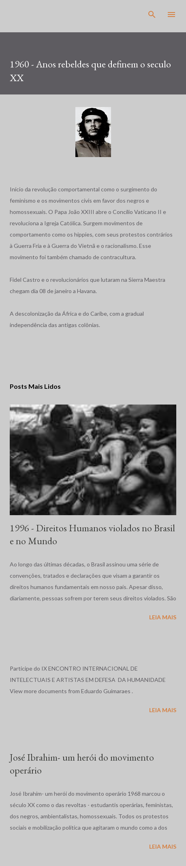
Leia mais (162, 617)
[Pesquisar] (152, 14)
